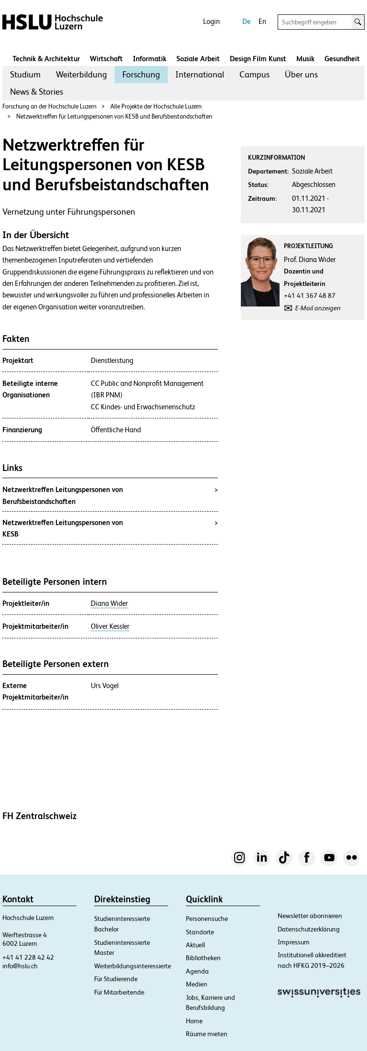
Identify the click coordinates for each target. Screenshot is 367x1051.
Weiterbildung (81, 74)
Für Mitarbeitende (119, 992)
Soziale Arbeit (198, 59)
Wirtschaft (106, 59)
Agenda (197, 971)
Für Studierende (116, 979)
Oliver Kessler (110, 626)
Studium (25, 74)
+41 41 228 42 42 (28, 957)
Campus (254, 74)
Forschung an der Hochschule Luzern (49, 106)
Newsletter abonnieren (310, 916)
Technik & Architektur (46, 59)
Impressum (294, 942)
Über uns (301, 74)
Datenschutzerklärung (309, 929)
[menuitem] (25, 74)
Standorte (200, 932)
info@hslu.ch (20, 966)
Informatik (149, 59)
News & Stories (36, 92)
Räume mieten (206, 1034)
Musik (305, 59)
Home (194, 1021)
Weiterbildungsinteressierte (132, 966)
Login (211, 21)
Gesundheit (342, 59)
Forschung (141, 74)
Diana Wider (109, 603)
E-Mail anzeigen (318, 308)
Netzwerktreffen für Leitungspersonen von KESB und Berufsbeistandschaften (114, 116)
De (246, 21)
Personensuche (207, 918)
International (199, 74)
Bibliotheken (203, 958)
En (262, 21)
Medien (196, 984)
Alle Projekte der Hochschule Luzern (156, 106)
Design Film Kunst (258, 59)
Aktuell (195, 945)
